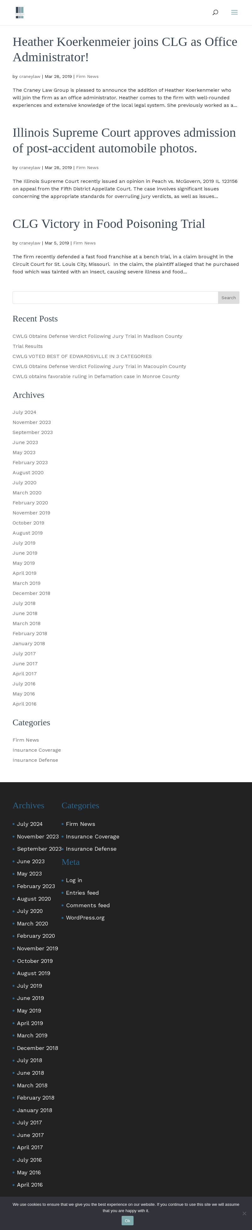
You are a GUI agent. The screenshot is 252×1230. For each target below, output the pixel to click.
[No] (244, 1213)
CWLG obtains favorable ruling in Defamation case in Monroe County (96, 376)
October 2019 (28, 523)
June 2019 (25, 553)
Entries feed (82, 892)
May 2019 (24, 563)
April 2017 (25, 674)
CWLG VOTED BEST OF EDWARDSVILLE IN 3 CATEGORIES (82, 356)
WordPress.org (85, 917)
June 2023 (25, 442)
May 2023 (24, 452)
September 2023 (33, 432)
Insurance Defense (35, 760)
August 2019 (28, 533)
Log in (74, 880)
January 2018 (29, 643)
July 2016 (24, 684)
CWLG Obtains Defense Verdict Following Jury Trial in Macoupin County (99, 366)
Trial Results (28, 346)
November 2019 (31, 513)
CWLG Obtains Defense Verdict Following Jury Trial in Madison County (97, 336)
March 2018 (27, 623)
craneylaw (30, 76)
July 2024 (24, 412)
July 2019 (24, 543)
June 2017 (25, 664)
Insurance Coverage (37, 750)
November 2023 (32, 422)
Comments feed (88, 905)
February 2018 (30, 633)
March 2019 (27, 583)
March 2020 (27, 493)
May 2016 (24, 694)
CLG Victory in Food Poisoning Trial (109, 223)
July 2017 (24, 653)
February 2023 (30, 462)
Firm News (87, 76)
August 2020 (28, 472)
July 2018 (24, 603)
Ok (127, 1220)
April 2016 (24, 704)
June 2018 (25, 613)
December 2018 (31, 593)
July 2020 (24, 483)
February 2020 (30, 503)
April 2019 (24, 573)
